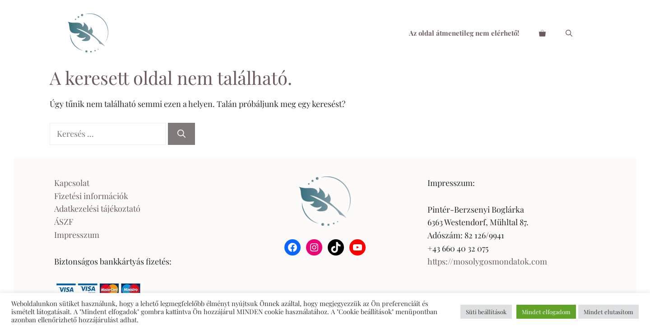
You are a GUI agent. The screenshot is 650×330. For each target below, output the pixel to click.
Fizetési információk (91, 196)
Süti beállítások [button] (486, 312)
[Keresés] (181, 134)
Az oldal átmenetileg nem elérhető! (464, 32)
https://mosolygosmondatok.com (487, 261)
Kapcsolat (71, 182)
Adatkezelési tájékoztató (97, 208)
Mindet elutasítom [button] (608, 312)
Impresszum (76, 234)
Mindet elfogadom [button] (546, 312)
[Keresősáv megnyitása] (569, 33)
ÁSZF (63, 221)
